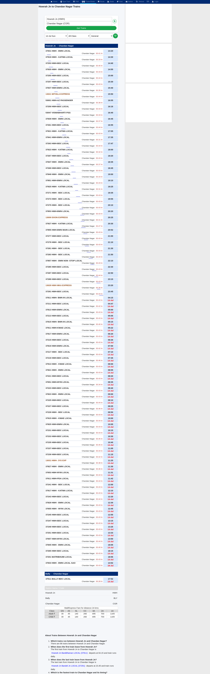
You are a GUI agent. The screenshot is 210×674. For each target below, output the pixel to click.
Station (129, 2)
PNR (76, 2)
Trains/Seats (88, 2)
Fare (120, 2)
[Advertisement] (148, 23)
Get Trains (81, 28)
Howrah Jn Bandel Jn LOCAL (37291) (68, 666)
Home (53, 2)
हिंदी (148, 2)
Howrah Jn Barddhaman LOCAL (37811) (69, 653)
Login (155, 2)
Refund (140, 2)
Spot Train (65, 2)
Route (101, 2)
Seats (110, 2)
